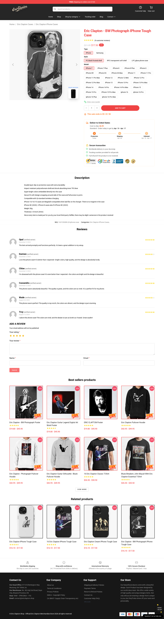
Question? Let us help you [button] (153, 616)
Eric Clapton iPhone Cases (47, 24)
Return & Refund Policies (93, 592)
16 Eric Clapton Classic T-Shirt (96, 474)
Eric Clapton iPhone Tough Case (22, 542)
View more (82, 489)
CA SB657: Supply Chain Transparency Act (62, 598)
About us (50, 585)
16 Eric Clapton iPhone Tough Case (61, 542)
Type (86, 49)
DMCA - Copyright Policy (56, 595)
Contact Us (88, 595)
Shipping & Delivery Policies (94, 585)
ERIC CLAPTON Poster (93, 422)
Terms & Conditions (54, 588)
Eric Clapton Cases (25, 24)
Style (86, 57)
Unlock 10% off (159, 608)
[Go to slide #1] (38, 105)
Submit (14, 370)
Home (11, 24)
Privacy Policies (53, 592)
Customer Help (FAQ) (92, 598)
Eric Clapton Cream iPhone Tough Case (100, 542)
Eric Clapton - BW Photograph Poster (24, 422)
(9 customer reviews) (102, 40)
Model (86, 64)
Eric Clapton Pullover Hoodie (133, 422)
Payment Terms (90, 588)
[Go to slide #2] (51, 105)
